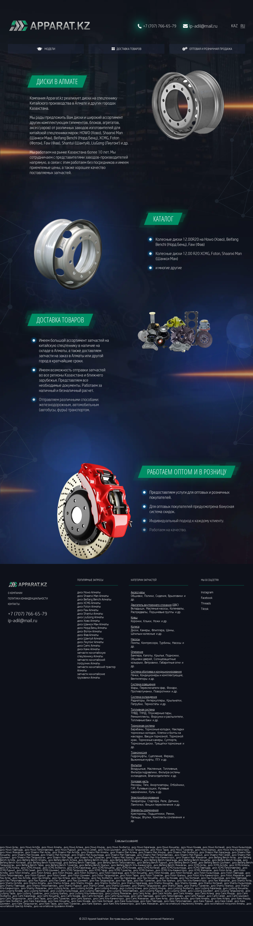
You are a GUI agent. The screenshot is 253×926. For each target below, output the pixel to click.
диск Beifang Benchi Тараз (29, 865)
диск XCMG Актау (197, 865)
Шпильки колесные (143, 634)
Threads (206, 603)
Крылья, (159, 655)
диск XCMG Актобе (218, 865)
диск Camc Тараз (36, 898)
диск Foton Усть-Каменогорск (203, 875)
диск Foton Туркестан (151, 875)
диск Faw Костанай (189, 878)
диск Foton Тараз (129, 875)
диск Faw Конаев (168, 878)
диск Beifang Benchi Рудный (152, 862)
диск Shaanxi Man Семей (217, 855)
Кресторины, (139, 814)
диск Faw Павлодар (236, 878)
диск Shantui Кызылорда (237, 883)
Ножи (157, 621)
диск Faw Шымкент (77, 880)
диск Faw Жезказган (219, 880)
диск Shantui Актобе (11, 883)
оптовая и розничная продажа (207, 49)
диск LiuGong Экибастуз (180, 888)
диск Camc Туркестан (58, 898)
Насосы (177, 643)
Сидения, (161, 596)
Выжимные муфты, (143, 759)
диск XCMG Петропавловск (226, 867)
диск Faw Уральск (166, 880)
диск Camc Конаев (70, 896)
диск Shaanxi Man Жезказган (191, 857)
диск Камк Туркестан (69, 903)
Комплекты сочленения (167, 817)
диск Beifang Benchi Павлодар (79, 862)
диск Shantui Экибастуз (107, 883)
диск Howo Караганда (143, 847)
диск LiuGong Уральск (56, 893)
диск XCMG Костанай (149, 867)
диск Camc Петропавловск (169, 896)
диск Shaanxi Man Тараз (60, 857)
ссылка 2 (206, 620)
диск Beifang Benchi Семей (183, 862)
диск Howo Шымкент (109, 849)
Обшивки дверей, (142, 659)
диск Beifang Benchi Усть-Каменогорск (131, 865)
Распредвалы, (140, 612)
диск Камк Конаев (80, 901)
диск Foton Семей (56, 875)
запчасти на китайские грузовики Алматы (91, 675)
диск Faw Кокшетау (147, 878)
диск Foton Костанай (181, 873)
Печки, (135, 675)
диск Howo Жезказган (12, 852)
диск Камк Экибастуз (11, 901)
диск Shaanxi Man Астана (123, 852)
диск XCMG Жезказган (200, 870)
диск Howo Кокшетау (168, 847)
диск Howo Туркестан (181, 849)
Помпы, (136, 643)
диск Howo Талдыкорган (135, 849)
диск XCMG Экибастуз (54, 867)
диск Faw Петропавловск (13, 880)
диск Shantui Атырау (82, 883)
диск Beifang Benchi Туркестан (61, 865)
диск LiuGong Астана (131, 888)
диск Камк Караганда (35, 901)
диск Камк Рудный (203, 901)
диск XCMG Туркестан (120, 870)
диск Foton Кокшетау (136, 873)
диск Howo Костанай (214, 847)
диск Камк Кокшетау (59, 901)
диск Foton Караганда (111, 873)
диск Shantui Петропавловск (42, 885)
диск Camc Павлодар (142, 896)
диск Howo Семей (86, 849)
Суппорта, (170, 740)
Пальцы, (136, 817)
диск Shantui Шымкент (118, 885)
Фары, (135, 688)
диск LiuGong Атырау (154, 888)
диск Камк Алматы (199, 898)
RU (243, 26)
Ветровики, (151, 662)
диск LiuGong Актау (58, 888)
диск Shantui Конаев (186, 883)
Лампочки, (137, 804)
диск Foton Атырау (63, 873)
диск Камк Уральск (92, 903)
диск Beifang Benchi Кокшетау (194, 860)
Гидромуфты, (139, 756)
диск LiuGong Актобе (82, 888)
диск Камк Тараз (47, 903)
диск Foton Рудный (35, 875)
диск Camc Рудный (195, 896)
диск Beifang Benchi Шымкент (214, 862)
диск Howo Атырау (95, 847)
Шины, (170, 630)
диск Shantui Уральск (222, 885)
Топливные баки (141, 720)
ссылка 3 (206, 625)
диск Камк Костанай (102, 901)
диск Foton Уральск (175, 875)
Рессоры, (137, 785)
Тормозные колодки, (158, 729)
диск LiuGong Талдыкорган (229, 890)
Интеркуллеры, (156, 700)
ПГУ (157, 759)
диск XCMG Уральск (143, 870)
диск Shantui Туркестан (196, 885)
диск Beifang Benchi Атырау (93, 860)
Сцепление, (155, 756)
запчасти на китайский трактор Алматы (96, 668)
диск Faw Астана (61, 878)
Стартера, (153, 801)
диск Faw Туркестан (144, 880)
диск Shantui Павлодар (12, 885)
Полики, (149, 596)
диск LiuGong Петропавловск (122, 890)
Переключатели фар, (153, 688)
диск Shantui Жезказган (33, 888)
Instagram (207, 592)
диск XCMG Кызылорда (173, 867)
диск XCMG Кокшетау (103, 867)
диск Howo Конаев (191, 847)
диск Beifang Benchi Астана (62, 860)
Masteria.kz (168, 918)
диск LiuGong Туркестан (29, 893)
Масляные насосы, (157, 608)
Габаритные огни (170, 662)
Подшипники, (157, 814)
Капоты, (148, 655)
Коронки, (137, 621)
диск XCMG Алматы (239, 865)
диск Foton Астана (41, 873)
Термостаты (152, 704)
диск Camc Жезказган (137, 898)
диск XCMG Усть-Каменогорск (171, 870)
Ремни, (170, 814)
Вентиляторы (139, 679)
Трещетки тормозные (168, 743)
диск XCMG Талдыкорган (74, 870)
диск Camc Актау (142, 893)
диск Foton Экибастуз (86, 873)
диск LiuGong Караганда (208, 888)
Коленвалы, (177, 608)
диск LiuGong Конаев (11, 890)
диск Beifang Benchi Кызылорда (44, 862)
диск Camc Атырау (225, 893)
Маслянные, (154, 769)
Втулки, (147, 817)
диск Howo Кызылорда (238, 847)
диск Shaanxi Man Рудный (188, 855)
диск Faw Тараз (124, 880)
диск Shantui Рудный (70, 885)
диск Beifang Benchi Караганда (160, 860)
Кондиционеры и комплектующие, (162, 675)
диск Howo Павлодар (11, 849)
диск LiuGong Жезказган (118, 893)
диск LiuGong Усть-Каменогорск (86, 893)
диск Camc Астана (204, 893)
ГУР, (133, 788)
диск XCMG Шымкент (48, 870)
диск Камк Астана (220, 898)
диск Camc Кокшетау (48, 896)
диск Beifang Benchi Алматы (31, 860)
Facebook (206, 598)
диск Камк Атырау (240, 898)
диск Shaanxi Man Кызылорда (88, 855)
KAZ (234, 26)
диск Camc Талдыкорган (13, 898)
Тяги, (146, 785)
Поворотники (162, 691)
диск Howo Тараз (159, 849)
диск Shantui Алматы (35, 883)
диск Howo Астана (73, 847)
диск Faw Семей (57, 880)
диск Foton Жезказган (232, 875)
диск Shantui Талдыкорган (146, 885)
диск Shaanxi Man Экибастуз (183, 852)
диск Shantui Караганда (134, 883)
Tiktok (205, 609)
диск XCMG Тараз (98, 870)
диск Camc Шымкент (237, 896)
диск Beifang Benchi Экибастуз (126, 860)
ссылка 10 (207, 664)
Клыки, (148, 621)
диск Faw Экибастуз (101, 878)
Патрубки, (137, 704)
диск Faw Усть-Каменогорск (192, 880)
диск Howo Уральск (205, 849)
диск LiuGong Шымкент (200, 890)
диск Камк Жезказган (147, 903)
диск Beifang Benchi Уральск (94, 865)
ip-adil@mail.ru (203, 26)
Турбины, (165, 643)
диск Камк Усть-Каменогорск (118, 903)
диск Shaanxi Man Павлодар (120, 855)
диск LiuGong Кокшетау (235, 888)
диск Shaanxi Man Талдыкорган (28, 857)
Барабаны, (137, 729)
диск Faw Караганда (125, 878)
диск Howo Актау (9, 847)
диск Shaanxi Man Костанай (55, 855)
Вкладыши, (138, 608)
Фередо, (169, 756)
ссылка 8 (206, 653)
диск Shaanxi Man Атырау (152, 852)
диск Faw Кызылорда (212, 878)
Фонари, (172, 688)
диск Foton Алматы (19, 873)
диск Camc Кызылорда (117, 896)
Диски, (135, 630)
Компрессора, (150, 643)
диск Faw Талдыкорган (102, 880)
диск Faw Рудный (37, 880)
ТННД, (143, 713)
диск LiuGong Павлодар (92, 890)
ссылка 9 (206, 658)
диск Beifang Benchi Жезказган (170, 865)
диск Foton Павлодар (232, 873)
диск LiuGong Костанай (36, 890)
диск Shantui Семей (93, 885)
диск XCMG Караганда (79, 867)
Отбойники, (177, 785)
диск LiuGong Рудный (151, 890)
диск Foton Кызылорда (206, 873)
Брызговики (175, 596)
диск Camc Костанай (92, 896)
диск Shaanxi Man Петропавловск (155, 855)
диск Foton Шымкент (79, 875)
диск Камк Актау (159, 898)
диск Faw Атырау (80, 878)
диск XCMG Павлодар (199, 867)
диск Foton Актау (223, 870)
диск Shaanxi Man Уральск (120, 857)
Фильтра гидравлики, (144, 772)
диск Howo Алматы (52, 847)
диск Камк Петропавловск (178, 901)
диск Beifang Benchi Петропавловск (116, 862)
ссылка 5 (206, 636)
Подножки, (173, 655)
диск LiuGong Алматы (106, 888)
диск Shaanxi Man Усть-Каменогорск (155, 857)
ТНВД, (135, 713)
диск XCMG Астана (9, 867)
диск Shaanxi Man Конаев (25, 855)
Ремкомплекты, (140, 716)
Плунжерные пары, (160, 713)
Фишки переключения (159, 804)
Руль (152, 792)
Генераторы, (139, 801)
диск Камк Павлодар (151, 901)
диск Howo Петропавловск (39, 849)
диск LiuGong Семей (175, 890)
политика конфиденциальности (28, 598)
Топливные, (170, 769)
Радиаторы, (138, 700)
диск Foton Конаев (159, 873)
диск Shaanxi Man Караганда (214, 852)
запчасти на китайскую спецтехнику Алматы (91, 654)
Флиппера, (158, 630)
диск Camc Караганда (23, 896)
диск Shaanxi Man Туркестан (89, 857)
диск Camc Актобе (162, 893)
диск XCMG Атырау (31, 867)
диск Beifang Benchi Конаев (226, 860)
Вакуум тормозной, (156, 736)
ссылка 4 (206, 631)
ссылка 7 (206, 647)
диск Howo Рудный (65, 849)
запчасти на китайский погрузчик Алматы (91, 661)
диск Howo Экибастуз (118, 847)
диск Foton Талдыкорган (105, 875)
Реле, (164, 801)
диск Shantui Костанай (210, 883)
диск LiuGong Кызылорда (64, 890)
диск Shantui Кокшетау (161, 883)
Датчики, (174, 801)
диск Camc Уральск (81, 898)
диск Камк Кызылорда (127, 901)
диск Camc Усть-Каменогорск (108, 898)
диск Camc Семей (216, 896)
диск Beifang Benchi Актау (222, 857)
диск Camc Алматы (183, 893)
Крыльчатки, (175, 700)
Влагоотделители (159, 776)
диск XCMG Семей (26, 870)
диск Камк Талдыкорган (24, 903)
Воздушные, (139, 769)
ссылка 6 (206, 642)
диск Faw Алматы (41, 878)
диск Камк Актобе (178, 898)
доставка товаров (126, 49)
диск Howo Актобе (30, 847)
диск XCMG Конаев (126, 867)
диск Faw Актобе (21, 878)
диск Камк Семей (224, 901)
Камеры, (145, 630)
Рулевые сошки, (147, 788)
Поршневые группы (162, 612)
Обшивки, (137, 596)
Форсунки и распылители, (167, 716)
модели (46, 49)
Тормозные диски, (142, 743)
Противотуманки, (142, 691)
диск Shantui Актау (242, 880)
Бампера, (137, 655)
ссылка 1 (206, 614)
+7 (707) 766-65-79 (159, 26)
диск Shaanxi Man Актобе (65, 852)
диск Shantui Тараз (172, 885)
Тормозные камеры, (151, 740)
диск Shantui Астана (58, 883)
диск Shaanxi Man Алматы (95, 852)
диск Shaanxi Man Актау (38, 852)
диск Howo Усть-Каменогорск (233, 849)
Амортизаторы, (160, 785)
